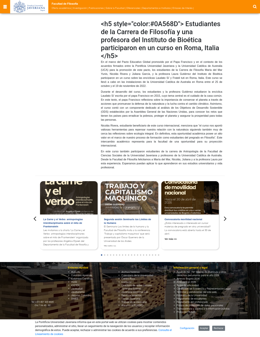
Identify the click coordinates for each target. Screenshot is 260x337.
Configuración (187, 328)
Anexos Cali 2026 (186, 282)
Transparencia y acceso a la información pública (203, 309)
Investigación (80, 8)
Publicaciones (96, 8)
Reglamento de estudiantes (192, 299)
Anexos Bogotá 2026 (188, 279)
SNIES (74, 299)
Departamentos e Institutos (156, 8)
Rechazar (218, 328)
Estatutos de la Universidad (192, 295)
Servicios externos (131, 295)
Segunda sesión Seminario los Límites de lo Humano (127, 221)
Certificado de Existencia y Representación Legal (204, 289)
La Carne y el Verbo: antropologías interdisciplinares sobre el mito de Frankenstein (63, 223)
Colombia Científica (81, 279)
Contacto (126, 282)
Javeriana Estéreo (131, 289)
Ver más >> (171, 239)
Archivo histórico (130, 272)
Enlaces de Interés (183, 8)
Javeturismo (78, 292)
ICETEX (75, 285)
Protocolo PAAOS (186, 312)
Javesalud (76, 289)
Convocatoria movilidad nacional (183, 219)
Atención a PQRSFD (132, 305)
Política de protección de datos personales (200, 305)
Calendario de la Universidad (137, 275)
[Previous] (35, 218)
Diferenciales (133, 8)
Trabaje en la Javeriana (134, 302)
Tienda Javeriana (130, 299)
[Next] (224, 218)
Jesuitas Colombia (81, 295)
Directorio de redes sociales (136, 285)
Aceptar (204, 328)
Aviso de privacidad (188, 285)
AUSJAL (75, 272)
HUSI (74, 282)
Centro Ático (128, 279)
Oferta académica (61, 8)
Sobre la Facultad (115, 8)
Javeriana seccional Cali (134, 292)
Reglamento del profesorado (192, 302)
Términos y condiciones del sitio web (197, 292)
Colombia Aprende (81, 275)
